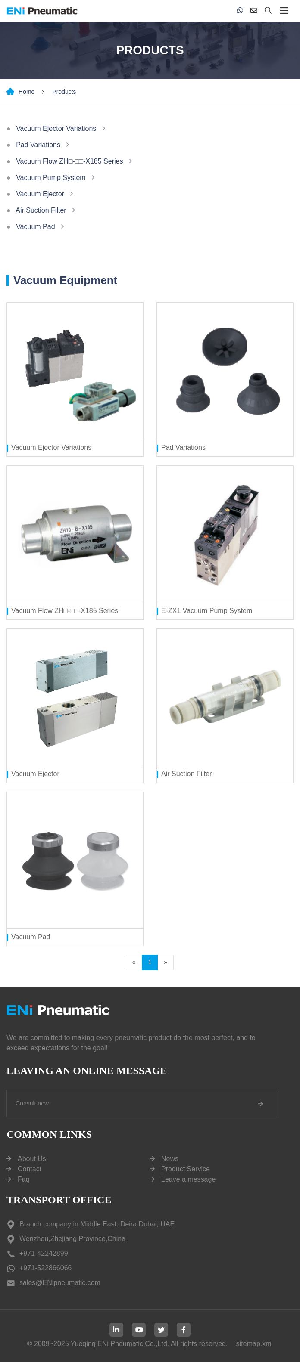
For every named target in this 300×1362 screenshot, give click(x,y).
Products (64, 91)
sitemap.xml (254, 1343)
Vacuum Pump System (51, 177)
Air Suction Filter (41, 210)
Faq (24, 1179)
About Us (32, 1158)
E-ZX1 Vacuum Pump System (206, 610)
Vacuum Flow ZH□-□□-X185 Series (69, 161)
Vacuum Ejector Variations (56, 128)
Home (26, 91)
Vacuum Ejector (40, 194)
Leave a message (188, 1179)
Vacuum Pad (35, 226)
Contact (29, 1169)
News (169, 1158)
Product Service (185, 1169)
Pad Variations (38, 145)
